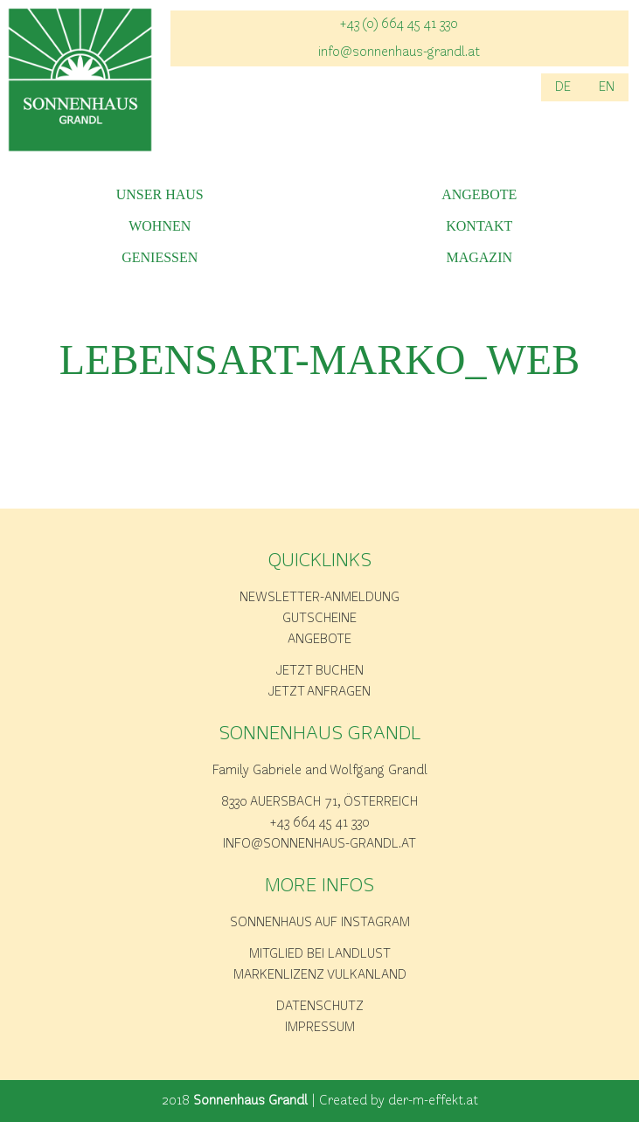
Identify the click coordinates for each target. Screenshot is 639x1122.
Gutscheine (319, 619)
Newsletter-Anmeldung (319, 598)
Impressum (320, 1028)
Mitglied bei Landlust (320, 954)
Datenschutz (320, 1007)
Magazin (479, 258)
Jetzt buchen (320, 671)
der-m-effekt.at (433, 1101)
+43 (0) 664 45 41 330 (399, 24)
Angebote (479, 195)
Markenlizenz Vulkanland (319, 975)
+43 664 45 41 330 (320, 823)
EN (607, 87)
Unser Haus (160, 195)
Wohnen (159, 226)
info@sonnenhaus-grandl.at (399, 52)
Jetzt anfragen (319, 692)
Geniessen (160, 258)
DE (563, 87)
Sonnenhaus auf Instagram (320, 923)
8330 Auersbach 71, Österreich (319, 802)
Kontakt (479, 226)
